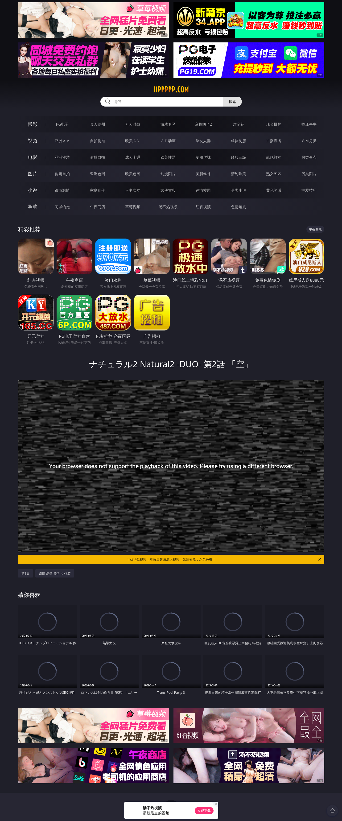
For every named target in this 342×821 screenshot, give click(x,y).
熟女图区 (273, 173)
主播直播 (273, 140)
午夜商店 (97, 206)
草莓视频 (132, 206)
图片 (32, 173)
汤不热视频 (168, 206)
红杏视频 (203, 206)
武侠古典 (168, 190)
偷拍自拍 (97, 157)
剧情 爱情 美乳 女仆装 (55, 573)
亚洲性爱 (62, 157)
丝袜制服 (238, 140)
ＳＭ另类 (309, 140)
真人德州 (97, 124)
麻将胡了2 (203, 124)
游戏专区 (168, 124)
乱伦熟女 (273, 157)
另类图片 (309, 173)
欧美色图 (132, 173)
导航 (32, 206)
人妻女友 (132, 190)
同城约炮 (62, 206)
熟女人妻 (203, 140)
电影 (32, 157)
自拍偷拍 (97, 140)
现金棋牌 (273, 124)
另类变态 (309, 157)
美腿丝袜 (203, 173)
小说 (32, 190)
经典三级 (238, 157)
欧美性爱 (168, 157)
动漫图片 (168, 173)
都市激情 (62, 190)
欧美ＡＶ (132, 140)
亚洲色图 (97, 173)
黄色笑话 (273, 190)
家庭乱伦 (97, 190)
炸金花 (238, 124)
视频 (32, 140)
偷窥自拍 (62, 173)
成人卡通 (132, 157)
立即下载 (204, 810)
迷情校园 (203, 190)
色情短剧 (238, 206)
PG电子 (62, 124)
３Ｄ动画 (168, 140)
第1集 (25, 573)
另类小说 (238, 190)
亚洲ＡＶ (62, 140)
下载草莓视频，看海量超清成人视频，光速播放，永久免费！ (224, 559)
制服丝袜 (203, 157)
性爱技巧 (309, 190)
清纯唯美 (238, 173)
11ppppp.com (171, 89)
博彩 (32, 124)
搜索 (232, 101)
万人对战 (132, 124)
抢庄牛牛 (309, 124)
